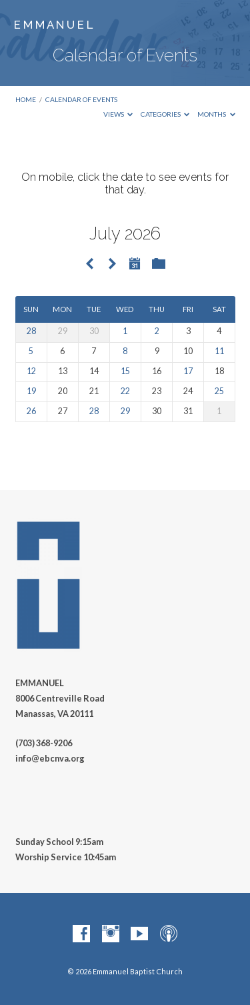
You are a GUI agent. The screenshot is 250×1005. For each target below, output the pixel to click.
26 (31, 411)
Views (118, 114)
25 (219, 391)
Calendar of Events (81, 99)
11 (219, 351)
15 (125, 371)
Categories (165, 114)
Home (25, 99)
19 (31, 391)
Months (216, 114)
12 (31, 371)
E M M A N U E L (53, 24)
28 (31, 331)
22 (125, 391)
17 (188, 371)
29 (125, 411)
